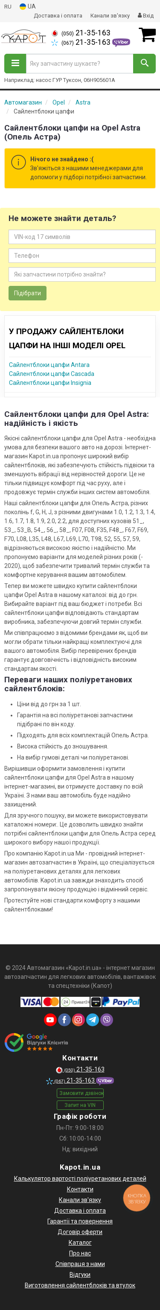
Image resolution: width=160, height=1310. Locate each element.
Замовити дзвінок (81, 1093)
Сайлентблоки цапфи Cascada (51, 373)
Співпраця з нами (80, 1264)
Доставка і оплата (58, 15)
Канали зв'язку (110, 15)
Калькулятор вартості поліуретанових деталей (80, 1178)
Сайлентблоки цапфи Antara (49, 364)
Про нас (80, 1253)
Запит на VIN (80, 1105)
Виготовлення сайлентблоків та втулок (80, 1285)
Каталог (80, 1242)
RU (8, 6)
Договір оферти (80, 1231)
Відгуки (80, 1274)
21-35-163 (81, 33)
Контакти (80, 1189)
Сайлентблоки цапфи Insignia (50, 382)
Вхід (146, 15)
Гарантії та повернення (80, 1221)
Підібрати (27, 293)
